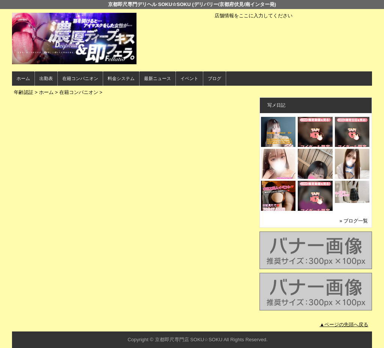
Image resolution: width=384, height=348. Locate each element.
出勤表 (46, 78)
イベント (189, 78)
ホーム (23, 78)
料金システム (121, 78)
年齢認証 (23, 92)
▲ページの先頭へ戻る (344, 324)
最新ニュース (157, 78)
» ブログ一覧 (353, 221)
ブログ (214, 78)
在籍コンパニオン (80, 78)
